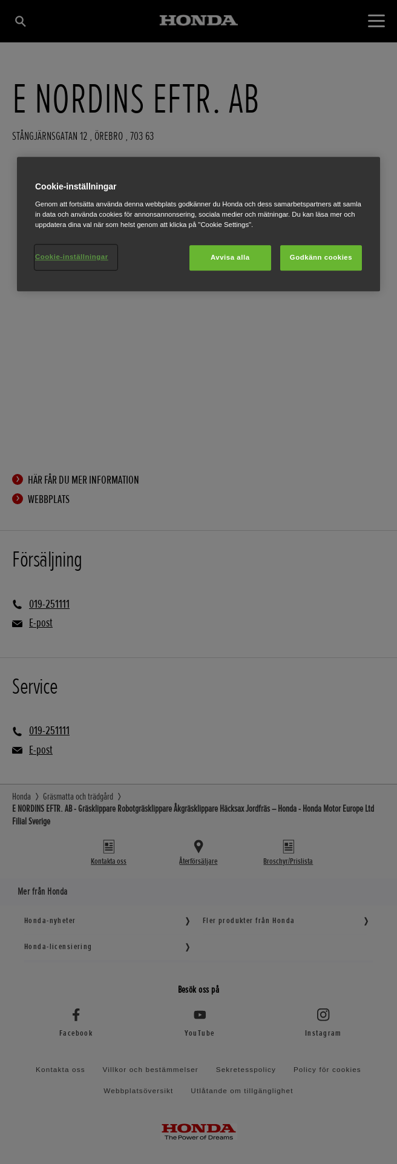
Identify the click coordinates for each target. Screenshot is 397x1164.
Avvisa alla (230, 257)
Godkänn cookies (321, 257)
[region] (198, 224)
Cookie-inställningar (71, 256)
